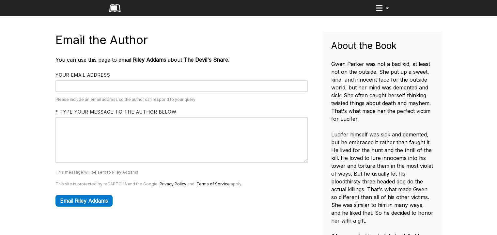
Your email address (82, 75)
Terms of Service (213, 193)
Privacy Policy (173, 193)
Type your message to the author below (116, 112)
